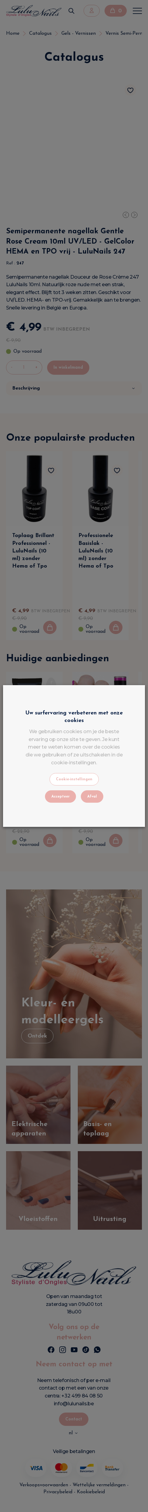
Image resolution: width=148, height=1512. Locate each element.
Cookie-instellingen (74, 779)
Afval (92, 796)
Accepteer (60, 796)
